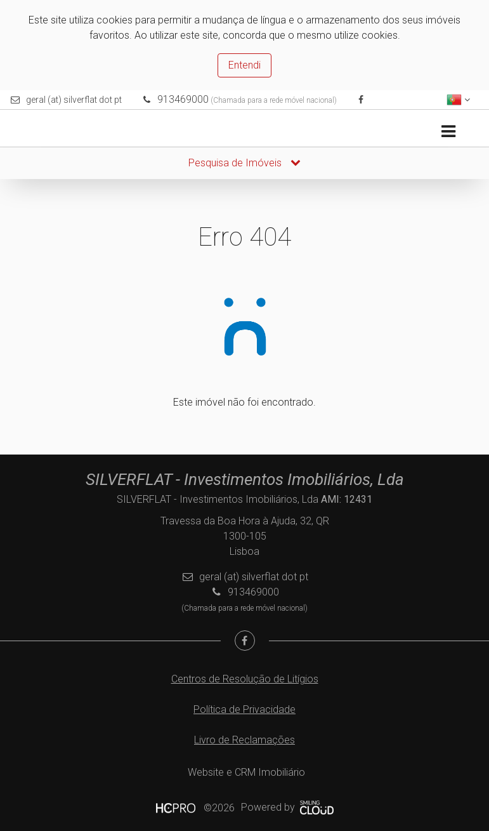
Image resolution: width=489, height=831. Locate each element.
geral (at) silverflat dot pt (74, 100)
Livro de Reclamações (244, 740)
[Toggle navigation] (448, 131)
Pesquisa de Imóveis (244, 163)
